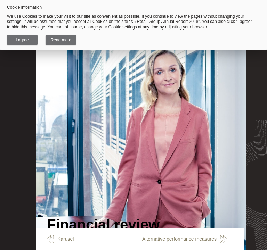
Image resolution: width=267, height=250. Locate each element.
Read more (61, 40)
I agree (22, 40)
